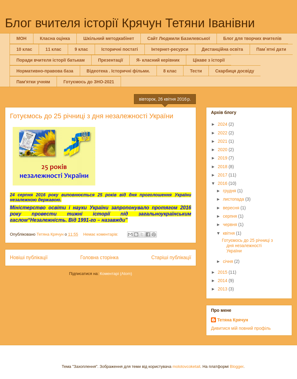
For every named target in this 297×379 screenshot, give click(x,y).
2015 (223, 272)
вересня (231, 207)
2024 (223, 124)
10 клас (24, 49)
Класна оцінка (55, 38)
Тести (196, 70)
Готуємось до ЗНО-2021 (88, 81)
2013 (223, 288)
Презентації (110, 60)
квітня (229, 233)
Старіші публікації (171, 257)
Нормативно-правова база (44, 70)
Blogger (236, 366)
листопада (234, 199)
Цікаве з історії (209, 60)
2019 (223, 157)
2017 (223, 174)
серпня (230, 216)
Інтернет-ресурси (169, 49)
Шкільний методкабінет (108, 38)
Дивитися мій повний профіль (241, 328)
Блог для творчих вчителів (252, 38)
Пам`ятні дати (271, 49)
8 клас (170, 70)
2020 (223, 149)
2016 (223, 183)
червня (230, 224)
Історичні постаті (119, 49)
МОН (21, 38)
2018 (223, 166)
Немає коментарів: (101, 234)
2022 (223, 132)
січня (228, 261)
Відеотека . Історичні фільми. (118, 70)
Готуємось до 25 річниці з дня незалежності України (91, 116)
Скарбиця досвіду (234, 70)
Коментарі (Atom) (116, 273)
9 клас (81, 49)
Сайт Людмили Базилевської (178, 38)
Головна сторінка (99, 257)
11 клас (53, 49)
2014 (223, 280)
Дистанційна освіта (222, 49)
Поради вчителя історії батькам (50, 60)
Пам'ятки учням (33, 81)
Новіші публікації (29, 257)
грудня (230, 190)
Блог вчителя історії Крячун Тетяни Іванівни (130, 23)
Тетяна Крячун (232, 319)
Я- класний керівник (157, 60)
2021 (223, 141)
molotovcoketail (186, 366)
